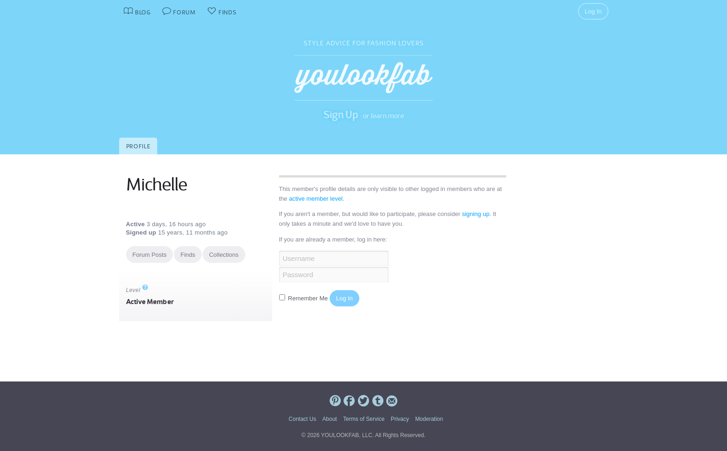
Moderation (429, 419)
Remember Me (304, 298)
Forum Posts (150, 254)
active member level (316, 198)
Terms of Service (363, 419)
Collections (224, 254)
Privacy (400, 419)
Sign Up (341, 114)
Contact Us (302, 419)
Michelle (156, 184)
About (329, 419)
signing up (475, 213)
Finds (187, 254)
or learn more (383, 115)
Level (137, 290)
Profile (138, 146)
